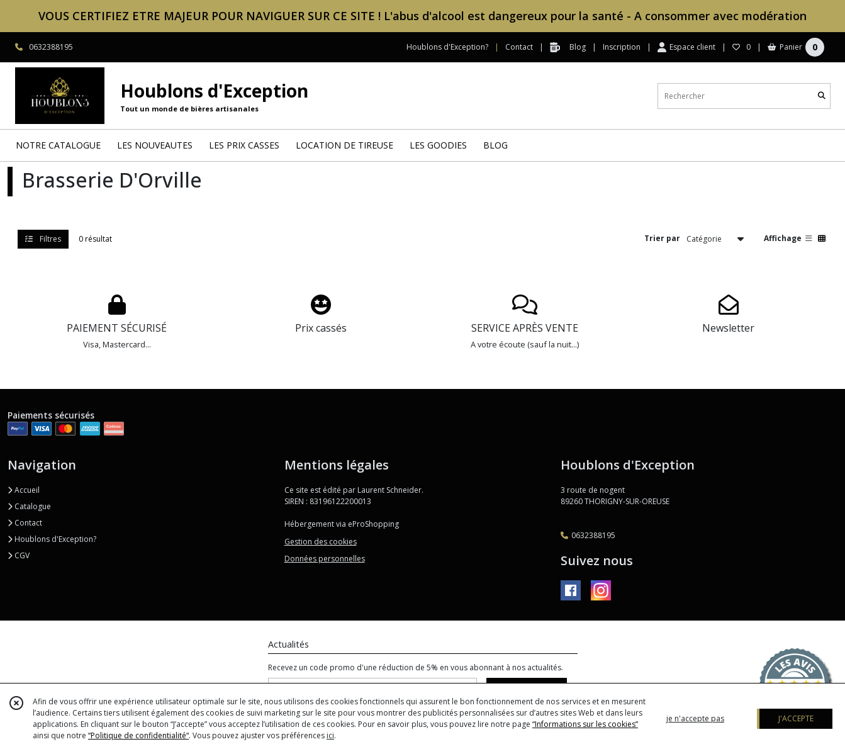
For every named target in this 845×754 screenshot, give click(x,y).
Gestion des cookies (320, 541)
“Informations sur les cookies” (585, 724)
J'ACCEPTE (796, 718)
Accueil (24, 490)
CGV (19, 555)
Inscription (622, 47)
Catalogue (29, 506)
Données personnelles (324, 558)
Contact (519, 47)
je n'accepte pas (695, 718)
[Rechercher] (822, 96)
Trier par (662, 238)
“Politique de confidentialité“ (138, 735)
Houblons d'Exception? (52, 539)
